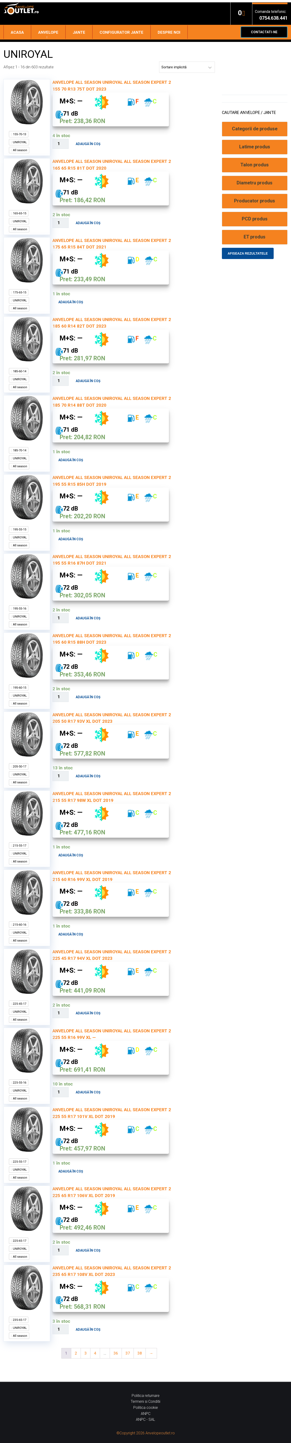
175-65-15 (19, 292)
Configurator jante (121, 32)
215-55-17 (19, 845)
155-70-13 (19, 134)
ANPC (145, 1413)
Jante (79, 32)
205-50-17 (19, 766)
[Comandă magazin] (187, 67)
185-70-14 (19, 450)
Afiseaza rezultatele (248, 253)
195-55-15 (19, 529)
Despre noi (169, 32)
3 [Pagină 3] (85, 1353)
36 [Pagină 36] (115, 1353)
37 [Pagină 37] (127, 1353)
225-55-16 (19, 1082)
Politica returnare (146, 1395)
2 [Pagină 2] (76, 1353)
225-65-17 (19, 1240)
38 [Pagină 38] (139, 1353)
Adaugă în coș (88, 144)
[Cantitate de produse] (60, 144)
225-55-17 (19, 1161)
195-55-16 (19, 608)
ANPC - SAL (145, 1419)
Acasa (17, 32)
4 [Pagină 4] (95, 1353)
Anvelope (48, 32)
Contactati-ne (264, 32)
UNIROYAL (19, 142)
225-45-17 (19, 1003)
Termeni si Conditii (145, 1401)
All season (19, 150)
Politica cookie (145, 1407)
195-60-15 (19, 687)
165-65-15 (19, 213)
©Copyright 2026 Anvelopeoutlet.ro (145, 1433)
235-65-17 (19, 1320)
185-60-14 (19, 371)
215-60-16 (19, 924)
